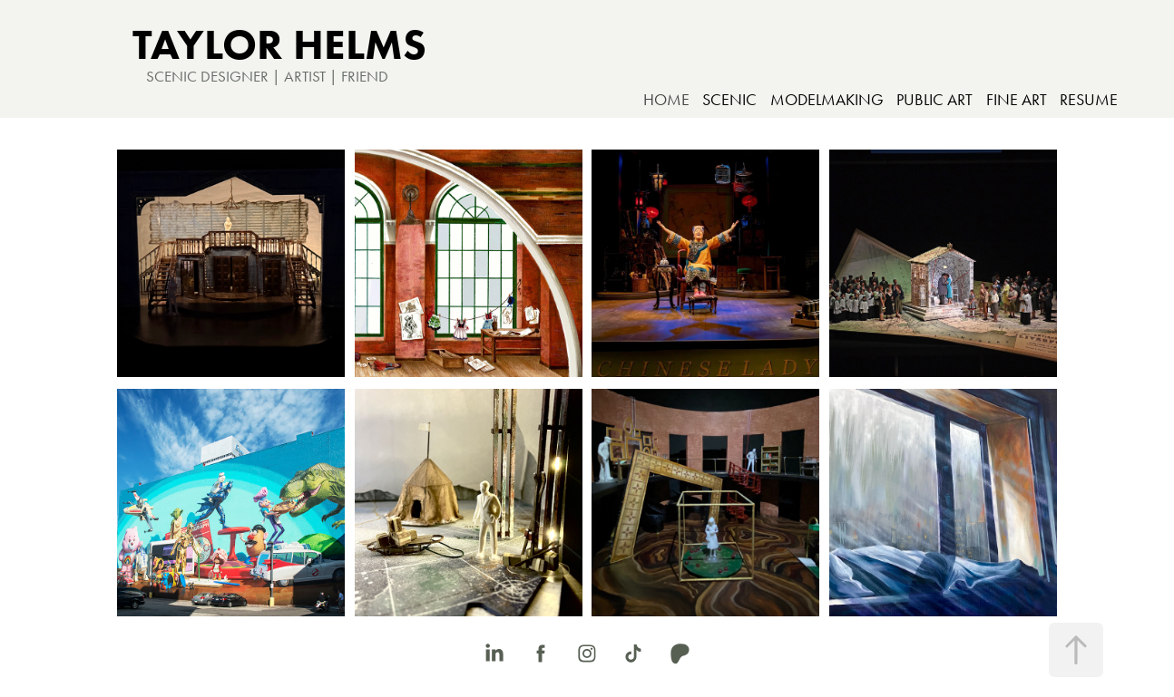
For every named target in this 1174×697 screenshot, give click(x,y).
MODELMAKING (827, 100)
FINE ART (1016, 100)
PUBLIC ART (934, 100)
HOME (666, 100)
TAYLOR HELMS (279, 44)
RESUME (1089, 100)
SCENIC (729, 100)
